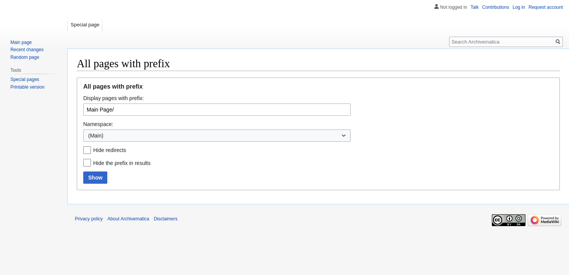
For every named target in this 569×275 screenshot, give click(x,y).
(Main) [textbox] (95, 136)
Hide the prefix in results (121, 163)
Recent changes (27, 49)
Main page (21, 42)
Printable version (27, 87)
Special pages (24, 79)
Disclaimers (166, 219)
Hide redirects (109, 150)
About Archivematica (128, 219)
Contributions (495, 7)
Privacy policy (89, 219)
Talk (474, 7)
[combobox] (217, 135)
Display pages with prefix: (113, 98)
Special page (85, 25)
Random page (24, 57)
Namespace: (98, 124)
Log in (518, 7)
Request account (546, 7)
